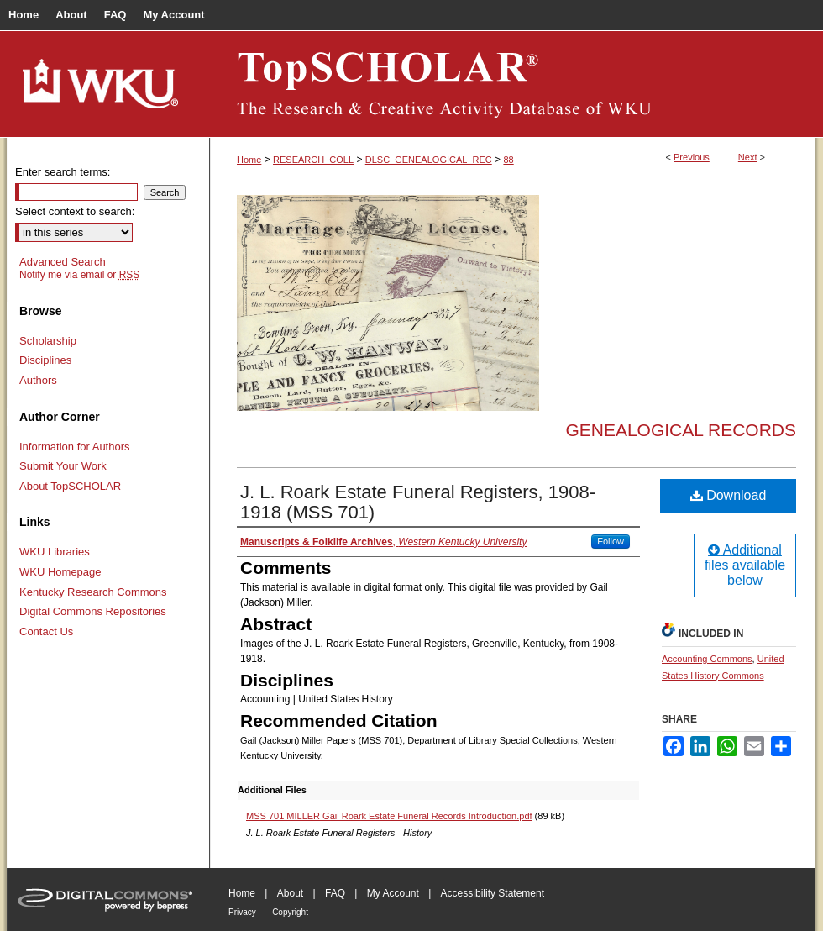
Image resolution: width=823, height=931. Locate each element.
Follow (610, 541)
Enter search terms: (62, 172)
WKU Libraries (54, 551)
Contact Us (46, 631)
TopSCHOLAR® (512, 84)
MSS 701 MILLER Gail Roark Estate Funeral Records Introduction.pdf (389, 816)
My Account (393, 893)
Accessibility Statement (492, 893)
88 (508, 160)
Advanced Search (62, 261)
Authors (38, 380)
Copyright (290, 912)
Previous (692, 157)
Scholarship (47, 340)
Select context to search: (74, 211)
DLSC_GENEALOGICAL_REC (428, 160)
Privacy (242, 912)
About (290, 893)
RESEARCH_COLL (313, 160)
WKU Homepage (60, 571)
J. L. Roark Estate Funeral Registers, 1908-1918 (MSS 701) (417, 502)
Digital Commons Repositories (92, 611)
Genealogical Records (680, 429)
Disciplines (45, 360)
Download (728, 495)
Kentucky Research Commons (93, 592)
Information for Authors (74, 446)
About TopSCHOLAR (70, 486)
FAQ (335, 893)
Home (249, 160)
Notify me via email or (79, 275)
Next (747, 157)
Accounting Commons (707, 659)
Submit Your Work (63, 466)
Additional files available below (745, 565)
